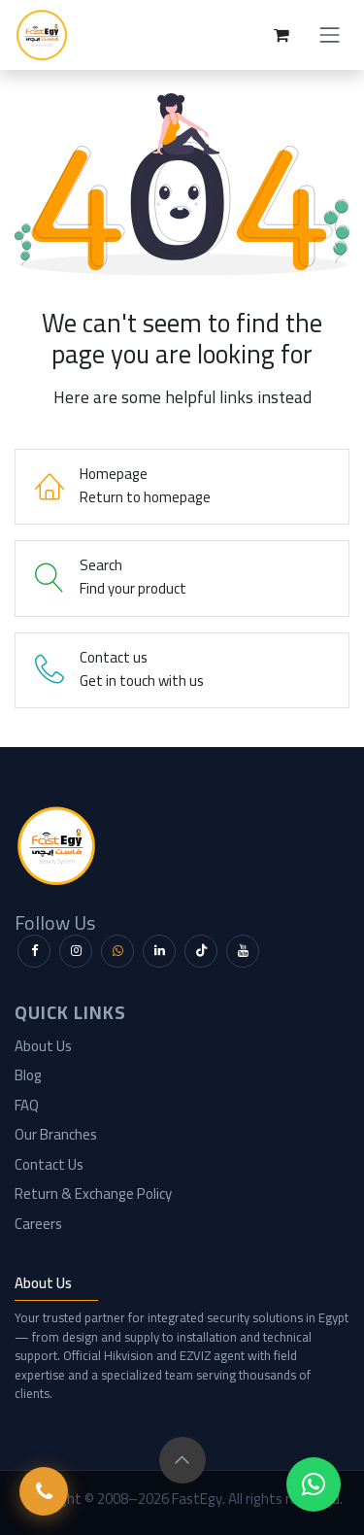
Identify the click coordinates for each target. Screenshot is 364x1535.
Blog (28, 1075)
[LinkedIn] (159, 951)
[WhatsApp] (117, 951)
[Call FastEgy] (43, 1491)
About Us (43, 1046)
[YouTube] (242, 951)
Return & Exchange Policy (93, 1193)
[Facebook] (33, 951)
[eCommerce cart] (281, 35)
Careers (38, 1224)
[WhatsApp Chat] (313, 1484)
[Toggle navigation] (330, 35)
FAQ (27, 1105)
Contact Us (49, 1164)
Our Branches (56, 1134)
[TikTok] (200, 951)
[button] (182, 1460)
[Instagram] (75, 951)
